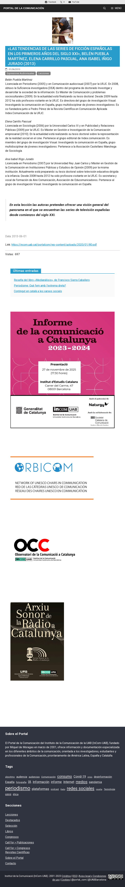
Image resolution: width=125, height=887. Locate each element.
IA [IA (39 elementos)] (29, 782)
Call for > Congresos (17, 848)
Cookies (65, 879)
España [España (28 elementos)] (9, 782)
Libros (9, 831)
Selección (11, 825)
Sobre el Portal (14, 857)
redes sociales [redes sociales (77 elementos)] (80, 788)
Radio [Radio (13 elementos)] (63, 789)
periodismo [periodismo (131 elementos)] (17, 788)
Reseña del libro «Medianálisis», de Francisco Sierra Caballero (52, 280)
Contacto (10, 863)
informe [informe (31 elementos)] (56, 782)
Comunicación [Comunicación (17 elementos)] (48, 777)
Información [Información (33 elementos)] (41, 782)
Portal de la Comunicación (23, 8)
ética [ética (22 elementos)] (15, 794)
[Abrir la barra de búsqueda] (104, 8)
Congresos (12, 837)
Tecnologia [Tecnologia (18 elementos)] (109, 789)
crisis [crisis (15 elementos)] (89, 777)
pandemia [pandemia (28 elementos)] (95, 782)
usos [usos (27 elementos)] (8, 794)
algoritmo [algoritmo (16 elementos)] (10, 777)
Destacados (12, 820)
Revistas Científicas (17, 852)
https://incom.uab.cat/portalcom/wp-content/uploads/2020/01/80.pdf (54, 244)
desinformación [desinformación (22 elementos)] (103, 776)
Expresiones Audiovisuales (20, 73)
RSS (74, 876)
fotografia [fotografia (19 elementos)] (21, 782)
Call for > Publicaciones (19, 842)
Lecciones (43, 73)
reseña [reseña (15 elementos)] (99, 789)
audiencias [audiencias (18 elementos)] (34, 777)
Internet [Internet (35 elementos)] (68, 782)
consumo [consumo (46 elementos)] (64, 776)
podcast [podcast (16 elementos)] (55, 789)
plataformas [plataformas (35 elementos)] (40, 789)
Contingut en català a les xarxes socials (38, 291)
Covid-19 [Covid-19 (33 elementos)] (80, 776)
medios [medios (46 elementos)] (81, 782)
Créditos (66, 876)
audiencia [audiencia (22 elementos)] (21, 776)
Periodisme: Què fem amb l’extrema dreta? (40, 285)
